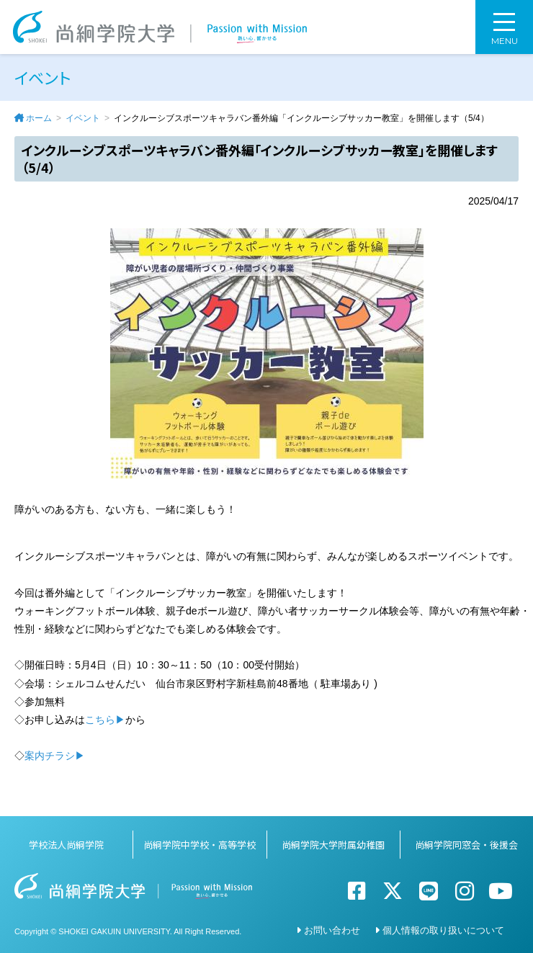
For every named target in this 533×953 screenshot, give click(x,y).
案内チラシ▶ (54, 755)
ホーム (39, 118)
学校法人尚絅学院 (66, 844)
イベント (83, 118)
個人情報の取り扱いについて (443, 930)
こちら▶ (105, 719)
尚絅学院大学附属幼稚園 (333, 844)
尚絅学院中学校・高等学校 (199, 844)
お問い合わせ (332, 930)
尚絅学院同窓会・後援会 (466, 844)
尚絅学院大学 (160, 27)
